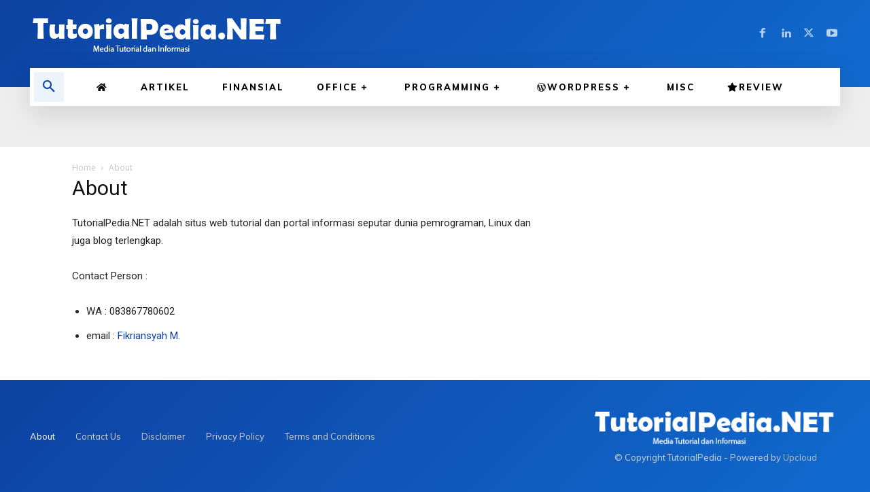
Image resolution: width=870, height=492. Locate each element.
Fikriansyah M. (149, 336)
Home (84, 167)
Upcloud (800, 457)
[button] (49, 87)
